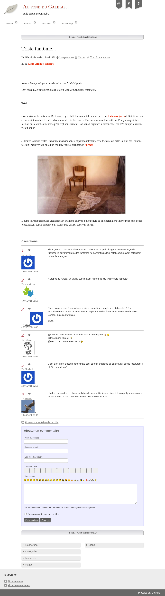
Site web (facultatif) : (34, 457)
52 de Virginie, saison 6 (41, 63)
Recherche (31, 544)
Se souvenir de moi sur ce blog (43, 514)
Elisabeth (29, 369)
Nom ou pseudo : (32, 438)
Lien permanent (66, 57)
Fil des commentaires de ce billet (41, 422)
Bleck (27, 324)
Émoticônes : (31, 477)
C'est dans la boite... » (87, 37)
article (75, 278)
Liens (92, 544)
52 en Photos (96, 57)
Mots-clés (30, 558)
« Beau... (71, 37)
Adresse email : (32, 447)
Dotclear (156, 592)
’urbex (89, 144)
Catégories (31, 551)
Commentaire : (31, 466)
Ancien (106, 57)
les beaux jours (116, 116)
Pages (29, 564)
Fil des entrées (15, 581)
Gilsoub (28, 340)
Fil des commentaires (19, 585)
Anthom (28, 398)
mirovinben (30, 284)
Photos (81, 57)
